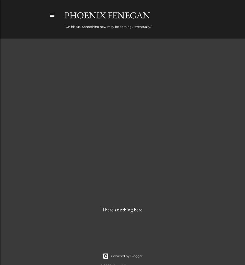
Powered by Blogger (123, 256)
